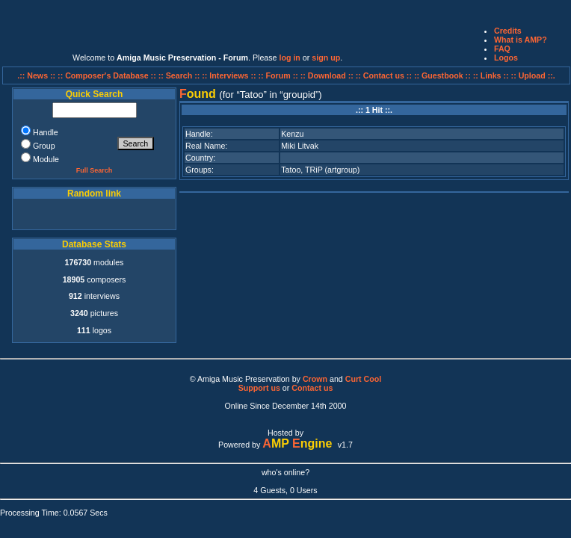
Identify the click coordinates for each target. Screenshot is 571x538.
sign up (326, 57)
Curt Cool (363, 378)
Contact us (312, 387)
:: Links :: (491, 75)
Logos (506, 57)
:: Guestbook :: (442, 75)
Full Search (94, 170)
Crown (315, 378)
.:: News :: (37, 75)
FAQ (502, 48)
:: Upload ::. (533, 75)
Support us (259, 387)
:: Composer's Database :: (108, 75)
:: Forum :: (279, 75)
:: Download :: (328, 75)
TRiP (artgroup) (332, 169)
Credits (508, 30)
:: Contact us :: (384, 75)
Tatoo (290, 169)
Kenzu (292, 133)
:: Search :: (180, 75)
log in (289, 57)
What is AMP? (520, 39)
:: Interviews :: (230, 75)
